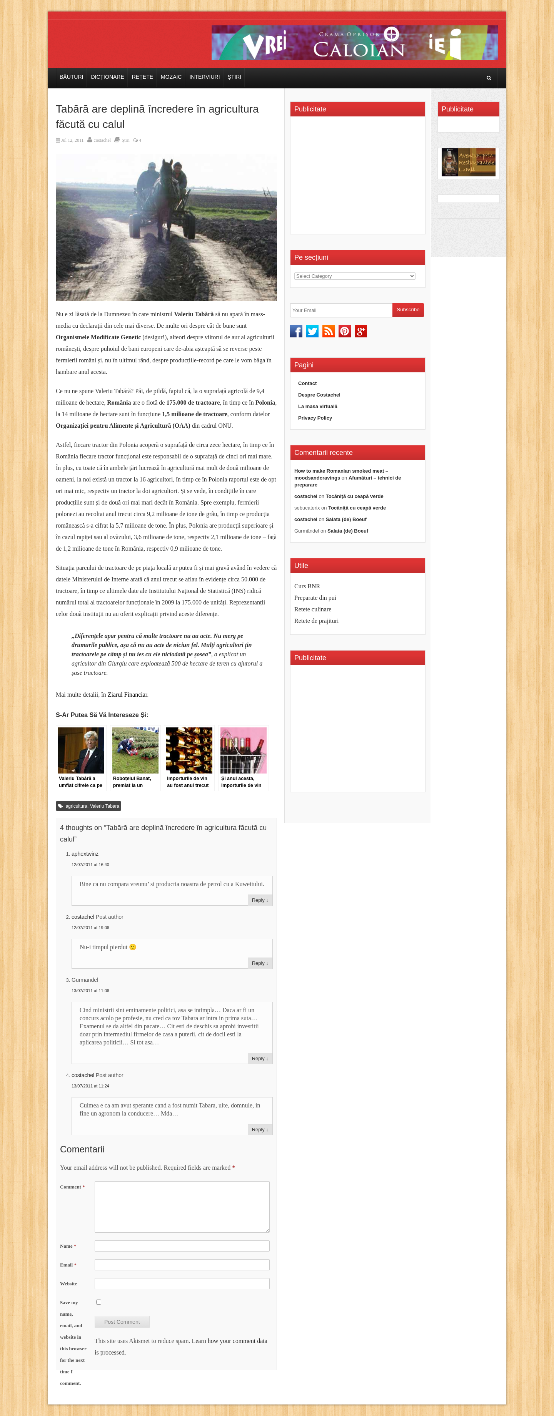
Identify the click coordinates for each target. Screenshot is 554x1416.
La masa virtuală (317, 406)
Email (68, 1265)
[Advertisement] (359, 178)
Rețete (142, 77)
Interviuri (204, 77)
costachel (102, 140)
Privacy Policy (315, 418)
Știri (235, 77)
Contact (307, 383)
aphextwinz (85, 854)
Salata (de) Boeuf (346, 519)
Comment (72, 1187)
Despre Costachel (319, 395)
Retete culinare (312, 609)
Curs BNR (307, 586)
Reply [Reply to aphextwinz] (258, 900)
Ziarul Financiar (127, 694)
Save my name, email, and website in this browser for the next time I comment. (73, 1343)
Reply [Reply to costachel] (258, 963)
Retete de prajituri (316, 621)
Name (68, 1246)
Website (68, 1284)
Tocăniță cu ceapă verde (355, 496)
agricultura (76, 806)
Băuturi (71, 77)
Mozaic (171, 77)
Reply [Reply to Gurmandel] (258, 1058)
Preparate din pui (315, 597)
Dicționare (107, 77)
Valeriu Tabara (104, 806)
